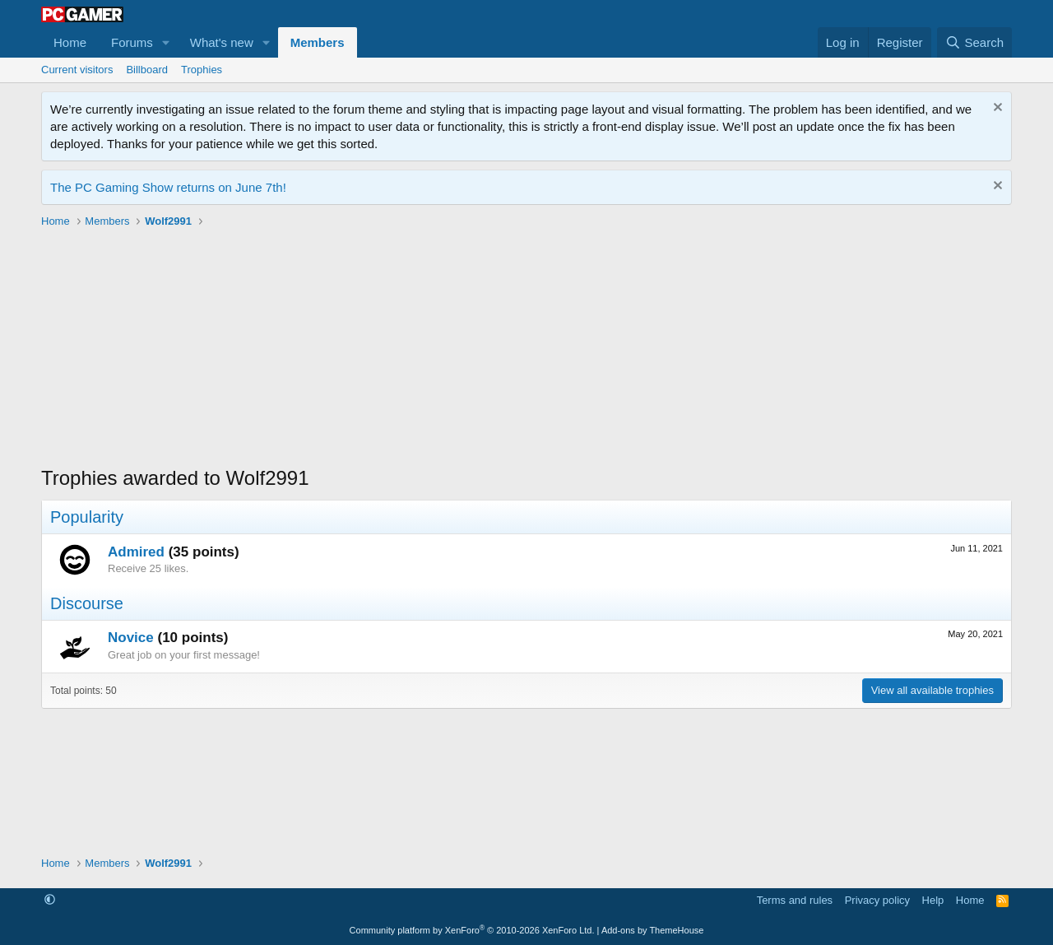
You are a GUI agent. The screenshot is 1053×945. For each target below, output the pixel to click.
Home (69, 42)
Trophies (201, 69)
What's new (221, 42)
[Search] (974, 42)
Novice (131, 637)
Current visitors (77, 69)
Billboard (147, 69)
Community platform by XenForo (472, 930)
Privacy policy (877, 900)
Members (317, 42)
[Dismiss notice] (996, 109)
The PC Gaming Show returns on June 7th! (168, 187)
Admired (136, 552)
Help (933, 900)
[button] (166, 42)
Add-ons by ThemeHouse (652, 930)
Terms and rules (795, 900)
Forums (132, 42)
